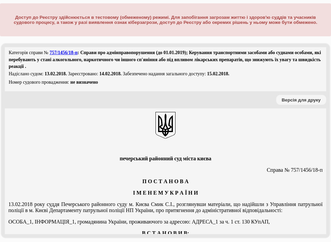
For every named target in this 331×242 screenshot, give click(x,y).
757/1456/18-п (64, 52)
